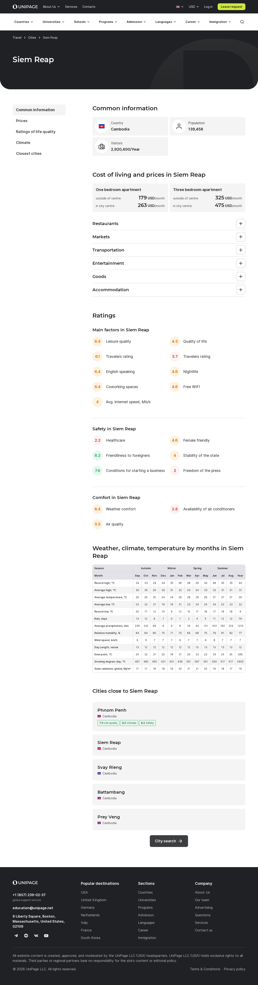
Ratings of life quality (35, 131)
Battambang (111, 792)
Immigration (218, 22)
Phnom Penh (111, 710)
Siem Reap (109, 742)
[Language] (180, 6)
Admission (134, 22)
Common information (35, 110)
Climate (23, 142)
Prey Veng (108, 816)
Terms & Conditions (205, 969)
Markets (101, 236)
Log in (208, 6)
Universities (52, 22)
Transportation (108, 250)
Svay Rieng (109, 767)
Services (71, 6)
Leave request (231, 6)
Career (191, 22)
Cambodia (110, 716)
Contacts (88, 6)
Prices (22, 121)
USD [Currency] (192, 6)
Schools (80, 22)
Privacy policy (234, 969)
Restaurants (105, 223)
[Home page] (25, 7)
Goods (99, 276)
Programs (106, 22)
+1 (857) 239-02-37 (29, 895)
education (33, 908)
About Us (49, 6)
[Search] (242, 21)
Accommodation (110, 289)
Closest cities (29, 153)
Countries (21, 22)
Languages (163, 22)
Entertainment (108, 263)
